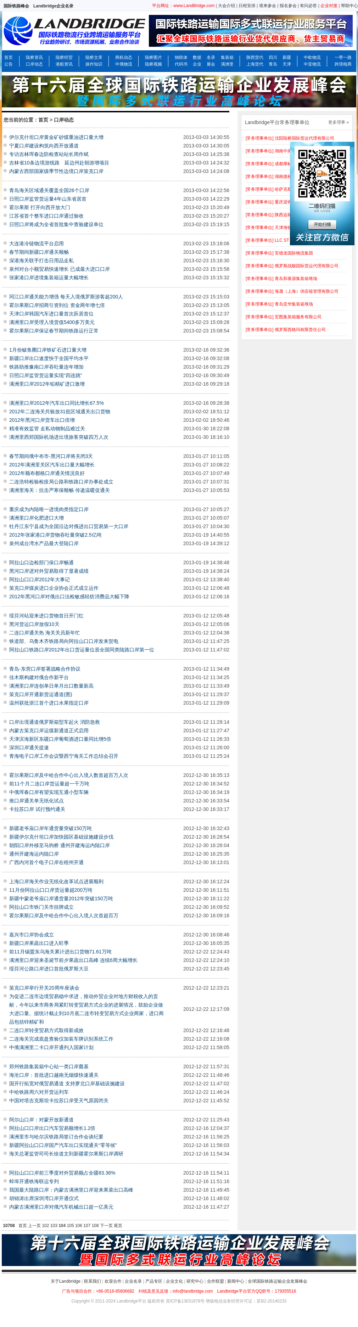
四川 (273, 57)
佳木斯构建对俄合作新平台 (39, 677)
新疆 (287, 57)
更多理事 (336, 122)
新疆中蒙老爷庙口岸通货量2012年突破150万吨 (61, 898)
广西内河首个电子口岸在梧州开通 (46, 862)
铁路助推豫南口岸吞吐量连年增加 (46, 367)
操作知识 (93, 64)
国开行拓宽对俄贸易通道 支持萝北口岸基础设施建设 (67, 1083)
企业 (197, 64)
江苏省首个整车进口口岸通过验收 (46, 216)
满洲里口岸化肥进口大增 (36, 518)
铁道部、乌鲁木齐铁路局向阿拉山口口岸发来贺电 (63, 641)
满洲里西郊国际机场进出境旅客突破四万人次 (58, 437)
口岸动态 (34, 64)
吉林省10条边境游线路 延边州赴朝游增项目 (59, 163)
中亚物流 (312, 64)
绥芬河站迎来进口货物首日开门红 (46, 615)
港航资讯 (64, 64)
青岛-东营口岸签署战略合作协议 (44, 669)
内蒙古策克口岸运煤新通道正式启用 (49, 730)
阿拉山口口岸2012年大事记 (39, 579)
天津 (287, 64)
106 (78, 1225)
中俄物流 (123, 64)
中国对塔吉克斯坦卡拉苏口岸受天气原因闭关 (58, 1100)
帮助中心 (349, 5)
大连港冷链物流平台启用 (36, 243)
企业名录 (133, 1281)
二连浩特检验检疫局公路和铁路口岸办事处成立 (61, 482)
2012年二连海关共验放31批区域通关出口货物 (59, 411)
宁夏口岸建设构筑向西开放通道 (44, 146)
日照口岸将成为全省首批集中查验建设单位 (56, 224)
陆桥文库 (93, 57)
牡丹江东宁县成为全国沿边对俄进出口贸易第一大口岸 (68, 526)
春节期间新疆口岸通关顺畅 (39, 252)
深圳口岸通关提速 (29, 747)
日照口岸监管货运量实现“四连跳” (45, 375)
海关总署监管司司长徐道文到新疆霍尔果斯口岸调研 (66, 1154)
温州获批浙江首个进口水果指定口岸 (49, 703)
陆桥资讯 (34, 57)
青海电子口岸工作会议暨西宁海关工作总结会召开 (63, 756)
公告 (8, 64)
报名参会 (288, 5)
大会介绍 (226, 5)
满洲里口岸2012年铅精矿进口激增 (47, 384)
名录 (211, 57)
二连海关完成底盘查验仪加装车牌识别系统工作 (61, 1039)
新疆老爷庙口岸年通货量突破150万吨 (50, 828)
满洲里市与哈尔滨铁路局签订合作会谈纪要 (56, 1137)
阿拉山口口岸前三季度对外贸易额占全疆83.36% (62, 1173)
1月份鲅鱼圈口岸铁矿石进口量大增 (47, 350)
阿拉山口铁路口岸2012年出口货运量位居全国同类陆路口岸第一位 (81, 650)
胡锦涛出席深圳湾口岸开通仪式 (44, 1198)
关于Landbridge (65, 1281)
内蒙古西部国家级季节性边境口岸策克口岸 (56, 171)
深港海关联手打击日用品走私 (41, 260)
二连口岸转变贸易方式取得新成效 (46, 1030)
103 (53, 1225)
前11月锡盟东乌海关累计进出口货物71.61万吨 (60, 951)
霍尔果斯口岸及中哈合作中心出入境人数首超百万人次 (68, 775)
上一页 (34, 1225)
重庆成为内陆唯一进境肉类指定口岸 (49, 509)
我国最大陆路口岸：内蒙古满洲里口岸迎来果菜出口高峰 (71, 1190)
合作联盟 (215, 1281)
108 (95, 1225)
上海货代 (254, 64)
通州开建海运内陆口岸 (34, 854)
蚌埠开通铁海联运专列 (34, 1181)
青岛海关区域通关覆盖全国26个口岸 (49, 190)
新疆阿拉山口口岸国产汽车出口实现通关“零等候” (63, 1145)
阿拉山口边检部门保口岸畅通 (41, 562)
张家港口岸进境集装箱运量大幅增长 (49, 277)
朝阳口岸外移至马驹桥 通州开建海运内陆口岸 (59, 845)
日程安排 (247, 5)
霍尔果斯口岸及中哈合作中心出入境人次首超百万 (63, 915)
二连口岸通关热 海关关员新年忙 (44, 632)
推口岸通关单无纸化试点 (36, 801)
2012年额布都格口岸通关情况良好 (47, 473)
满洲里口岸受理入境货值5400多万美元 (52, 322)
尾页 (118, 1225)
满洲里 (227, 64)
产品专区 (153, 1281)
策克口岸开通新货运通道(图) (40, 694)
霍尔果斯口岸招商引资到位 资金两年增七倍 (57, 305)
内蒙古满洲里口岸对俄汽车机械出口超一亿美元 (61, 1207)
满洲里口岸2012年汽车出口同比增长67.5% (56, 403)
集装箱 (227, 57)
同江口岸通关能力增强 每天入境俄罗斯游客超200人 (66, 296)
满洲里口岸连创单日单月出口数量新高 (51, 686)
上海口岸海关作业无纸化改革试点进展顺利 (56, 881)
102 (45, 1225)
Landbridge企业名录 (53, 6)
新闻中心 (235, 1281)
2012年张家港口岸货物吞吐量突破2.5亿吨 (55, 535)
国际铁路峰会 (16, 6)
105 (70, 1225)
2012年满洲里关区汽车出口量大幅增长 (52, 464)
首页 (8, 57)
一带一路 (343, 57)
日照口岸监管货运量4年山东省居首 (47, 199)
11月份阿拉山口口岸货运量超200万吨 (51, 890)
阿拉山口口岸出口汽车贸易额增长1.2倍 (52, 1128)
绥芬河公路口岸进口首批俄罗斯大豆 (49, 969)
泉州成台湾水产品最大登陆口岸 (44, 543)
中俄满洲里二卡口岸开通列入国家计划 (51, 1047)
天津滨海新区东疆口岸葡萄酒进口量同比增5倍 (60, 739)
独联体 (181, 57)
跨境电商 (343, 64)
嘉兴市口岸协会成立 (31, 934)
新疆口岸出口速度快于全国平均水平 (49, 358)
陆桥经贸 (64, 57)
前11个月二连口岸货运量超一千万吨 (49, 783)
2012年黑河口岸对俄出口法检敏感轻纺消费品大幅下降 (69, 596)
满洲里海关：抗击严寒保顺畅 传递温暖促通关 (59, 490)
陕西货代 (254, 57)
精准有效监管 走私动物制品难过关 (47, 428)
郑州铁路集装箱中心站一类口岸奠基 (49, 1066)
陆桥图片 (153, 57)
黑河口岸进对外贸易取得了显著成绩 (49, 571)
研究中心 (194, 1281)
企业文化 (174, 1281)
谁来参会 (267, 5)
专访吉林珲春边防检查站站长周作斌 (49, 154)
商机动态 (123, 57)
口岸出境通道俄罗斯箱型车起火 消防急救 (54, 722)
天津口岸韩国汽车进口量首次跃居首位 (51, 314)
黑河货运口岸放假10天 (34, 624)
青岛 (273, 64)
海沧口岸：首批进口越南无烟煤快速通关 (54, 1075)
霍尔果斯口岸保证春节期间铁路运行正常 (54, 331)
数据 (197, 57)
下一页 (106, 1225)
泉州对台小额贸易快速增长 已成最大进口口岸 (59, 269)
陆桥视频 (153, 64)
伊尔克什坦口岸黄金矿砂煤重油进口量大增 (56, 137)
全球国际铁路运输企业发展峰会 (277, 1281)
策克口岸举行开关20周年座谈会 (44, 988)
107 (86, 1225)
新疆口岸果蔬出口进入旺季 (39, 943)
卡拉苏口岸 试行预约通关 (37, 809)
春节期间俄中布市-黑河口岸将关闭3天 (51, 456)
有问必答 (308, 5)
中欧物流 (312, 57)
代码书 (181, 64)
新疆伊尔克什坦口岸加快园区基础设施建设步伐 (61, 837)
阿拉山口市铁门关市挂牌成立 (41, 907)
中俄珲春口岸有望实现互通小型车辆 (49, 792)
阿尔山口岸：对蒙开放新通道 (41, 1119)
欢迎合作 (113, 1281)
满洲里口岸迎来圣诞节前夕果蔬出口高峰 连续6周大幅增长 (73, 960)
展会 (211, 64)
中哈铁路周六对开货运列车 (39, 1092)
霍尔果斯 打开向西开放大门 (39, 207)
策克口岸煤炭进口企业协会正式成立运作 (54, 588)
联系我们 (92, 1281)
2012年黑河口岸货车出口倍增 (42, 420)
